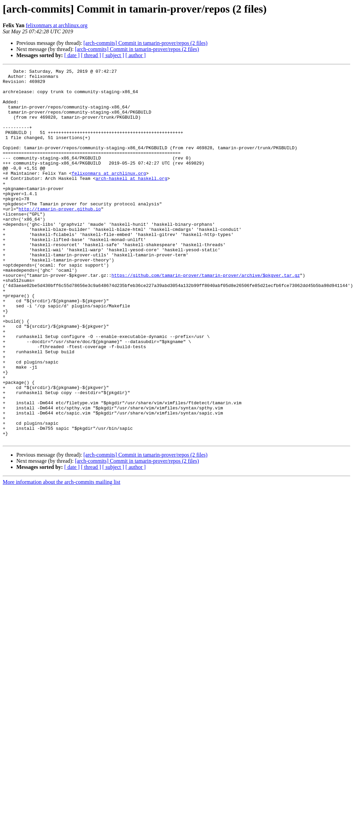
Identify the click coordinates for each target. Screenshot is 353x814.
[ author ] (135, 55)
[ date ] (72, 55)
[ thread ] (91, 55)
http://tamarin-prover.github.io (60, 237)
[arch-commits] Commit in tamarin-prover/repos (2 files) (145, 43)
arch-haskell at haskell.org (131, 201)
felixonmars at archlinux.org (56, 25)
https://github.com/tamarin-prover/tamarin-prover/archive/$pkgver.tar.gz (206, 317)
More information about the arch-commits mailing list (61, 556)
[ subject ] (113, 55)
